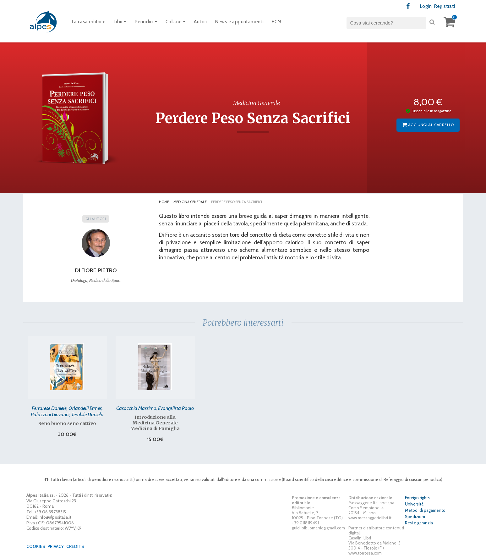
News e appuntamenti (239, 22)
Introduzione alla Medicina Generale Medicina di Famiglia (155, 422)
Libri (120, 22)
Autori (200, 22)
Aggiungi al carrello (428, 124)
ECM (276, 22)
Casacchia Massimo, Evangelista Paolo (155, 408)
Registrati (444, 6)
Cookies (35, 546)
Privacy (55, 546)
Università (414, 503)
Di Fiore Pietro (96, 270)
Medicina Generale (190, 202)
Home (164, 202)
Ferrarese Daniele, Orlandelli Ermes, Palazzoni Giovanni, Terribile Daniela (67, 411)
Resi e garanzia (419, 522)
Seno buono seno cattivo (67, 423)
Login (426, 6)
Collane (176, 22)
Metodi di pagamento (425, 510)
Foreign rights (417, 497)
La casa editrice (89, 22)
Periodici (146, 22)
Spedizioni (415, 516)
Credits (75, 546)
